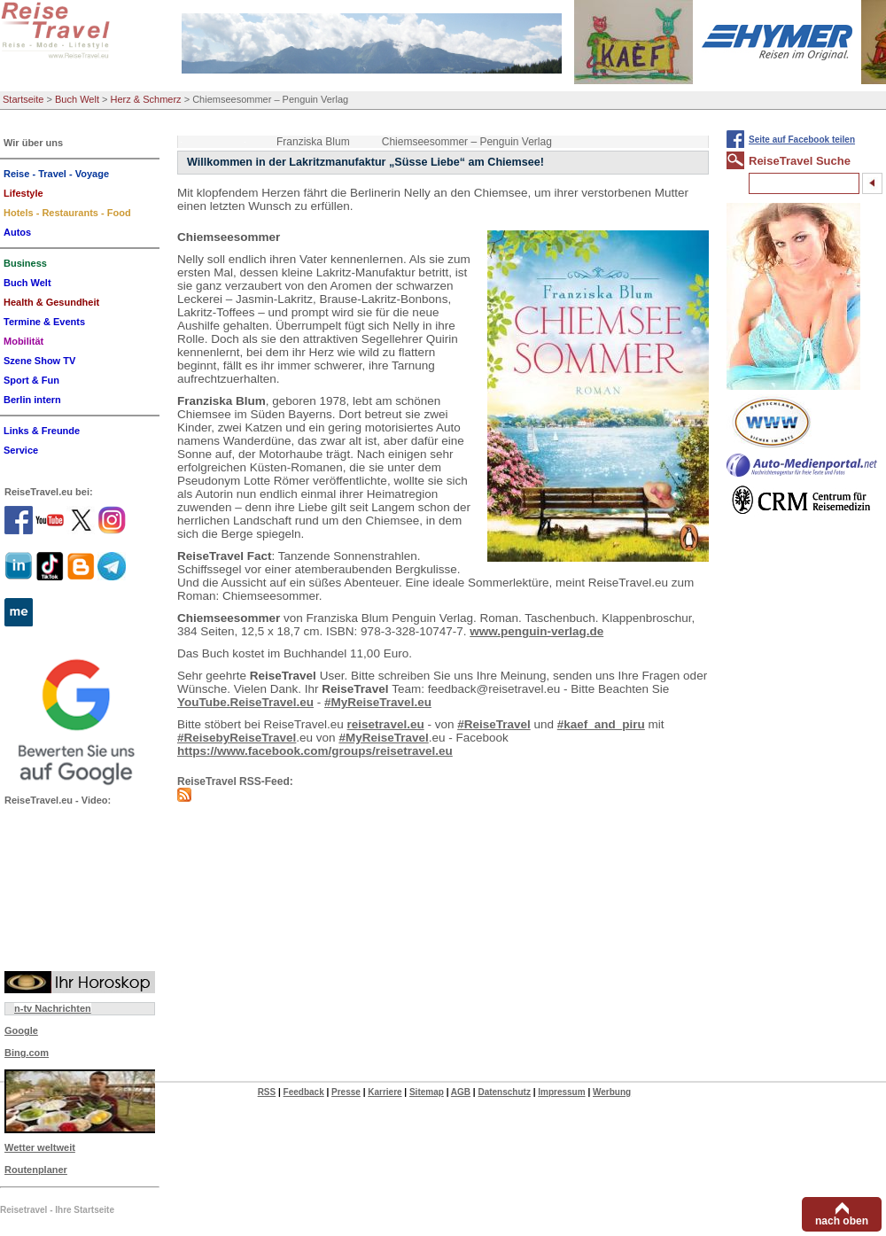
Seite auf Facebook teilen (802, 139)
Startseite (23, 99)
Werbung (612, 1092)
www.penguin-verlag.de (536, 631)
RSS (267, 1092)
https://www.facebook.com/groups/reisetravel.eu (315, 751)
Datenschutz (504, 1092)
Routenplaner (35, 1169)
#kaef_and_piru (601, 724)
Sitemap (426, 1092)
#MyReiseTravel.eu (377, 702)
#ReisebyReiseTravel (236, 737)
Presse (346, 1092)
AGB (460, 1092)
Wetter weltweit (39, 1147)
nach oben (841, 1221)
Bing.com (26, 1052)
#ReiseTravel (494, 724)
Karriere (384, 1092)
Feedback (304, 1092)
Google (21, 1030)
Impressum (561, 1092)
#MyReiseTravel (383, 737)
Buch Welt (77, 99)
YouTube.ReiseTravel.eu (245, 702)
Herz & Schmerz (146, 99)
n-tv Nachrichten (52, 1008)
